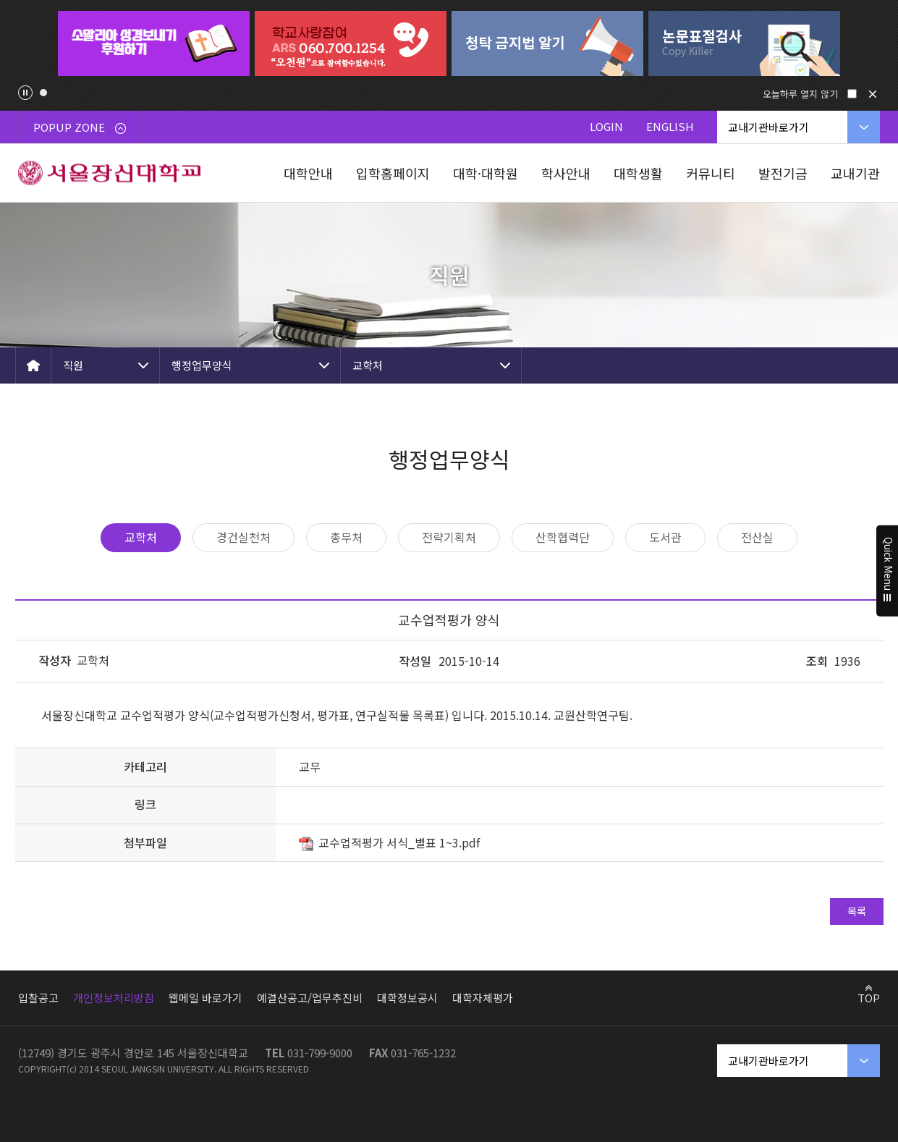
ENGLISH (670, 126)
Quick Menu (887, 571)
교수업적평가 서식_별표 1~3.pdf (399, 842)
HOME (33, 365)
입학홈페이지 (393, 173)
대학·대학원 (485, 173)
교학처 (367, 365)
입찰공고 (38, 997)
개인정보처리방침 (113, 997)
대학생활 (638, 173)
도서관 (665, 537)
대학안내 (308, 173)
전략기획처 (449, 537)
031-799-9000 (319, 1052)
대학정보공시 (407, 997)
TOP (868, 997)
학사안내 (565, 173)
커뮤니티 (710, 173)
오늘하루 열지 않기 (800, 93)
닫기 (872, 94)
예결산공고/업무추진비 (310, 997)
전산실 (757, 537)
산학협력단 (562, 537)
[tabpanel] (154, 43)
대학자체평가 (482, 997)
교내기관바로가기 (768, 127)
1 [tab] (43, 92)
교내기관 (855, 173)
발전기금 (783, 173)
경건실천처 (243, 537)
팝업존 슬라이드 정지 (25, 92)
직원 (73, 365)
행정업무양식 (201, 365)
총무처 (346, 537)
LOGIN (606, 126)
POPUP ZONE (79, 127)
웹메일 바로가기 (205, 997)
